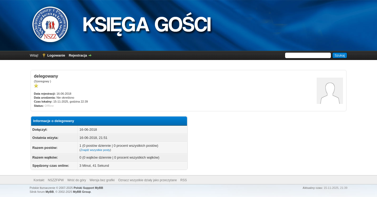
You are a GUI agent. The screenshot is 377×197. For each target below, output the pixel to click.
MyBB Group (82, 191)
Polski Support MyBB (88, 187)
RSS (183, 180)
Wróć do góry (76, 180)
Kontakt (38, 180)
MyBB (50, 191)
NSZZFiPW (56, 180)
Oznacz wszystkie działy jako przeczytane (147, 180)
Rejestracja (78, 55)
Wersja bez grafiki (102, 180)
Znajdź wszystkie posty (95, 149)
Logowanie (56, 55)
